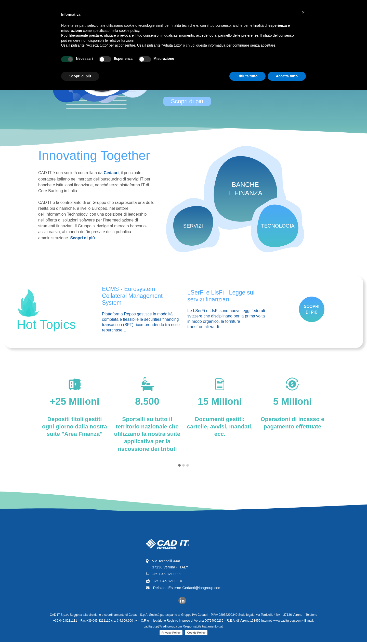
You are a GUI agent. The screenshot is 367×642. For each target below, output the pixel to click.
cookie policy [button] (129, 31)
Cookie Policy (146, 632)
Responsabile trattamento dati (153, 626)
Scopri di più (187, 101)
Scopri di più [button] (80, 76)
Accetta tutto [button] (287, 76)
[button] (303, 12)
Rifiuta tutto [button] (248, 76)
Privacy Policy (121, 632)
